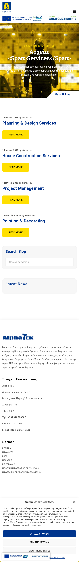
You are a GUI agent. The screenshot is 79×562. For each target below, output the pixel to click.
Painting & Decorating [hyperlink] (23, 221)
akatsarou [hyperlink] (27, 117)
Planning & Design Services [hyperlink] (29, 123)
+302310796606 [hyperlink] (17, 417)
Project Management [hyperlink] (23, 188)
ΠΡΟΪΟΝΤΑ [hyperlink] (7, 452)
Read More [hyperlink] (16, 134)
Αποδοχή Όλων (39, 533)
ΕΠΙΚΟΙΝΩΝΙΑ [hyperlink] (8, 464)
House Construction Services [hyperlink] (31, 155)
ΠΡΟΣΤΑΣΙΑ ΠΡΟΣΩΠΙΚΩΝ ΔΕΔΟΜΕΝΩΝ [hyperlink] (21, 472)
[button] (74, 502)
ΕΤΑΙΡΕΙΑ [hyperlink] (7, 448)
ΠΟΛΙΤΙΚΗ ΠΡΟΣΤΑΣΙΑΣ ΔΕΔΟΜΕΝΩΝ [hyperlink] (20, 468)
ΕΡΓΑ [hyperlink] (5, 456)
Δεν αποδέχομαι (39, 542)
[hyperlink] (6, 7)
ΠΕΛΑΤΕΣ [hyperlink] (7, 460)
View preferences (39, 550)
